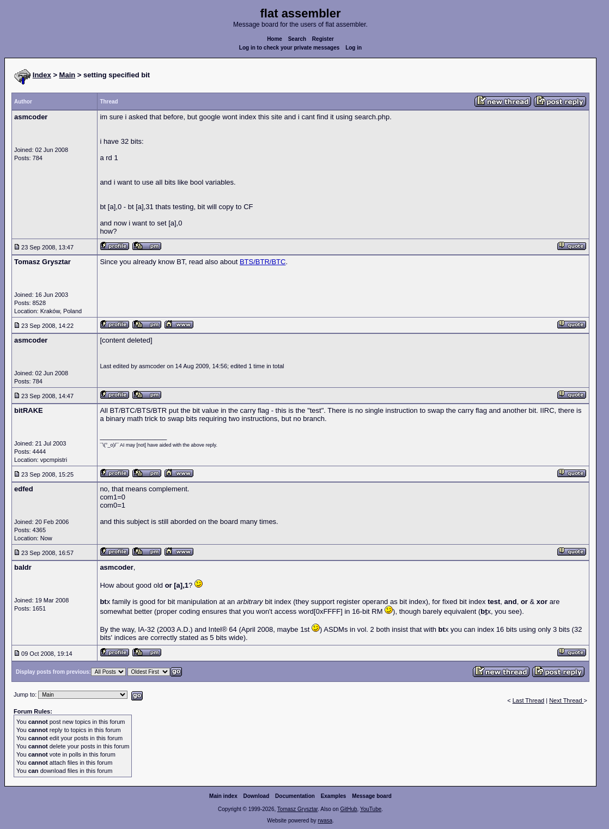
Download (256, 796)
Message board (372, 796)
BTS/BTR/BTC (263, 262)
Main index (223, 796)
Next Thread (566, 700)
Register (323, 39)
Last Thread (529, 700)
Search (297, 39)
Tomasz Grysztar (297, 809)
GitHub (348, 809)
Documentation (295, 796)
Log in (353, 48)
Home (274, 39)
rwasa (325, 821)
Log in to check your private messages (289, 48)
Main (67, 75)
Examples (333, 796)
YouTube (370, 809)
